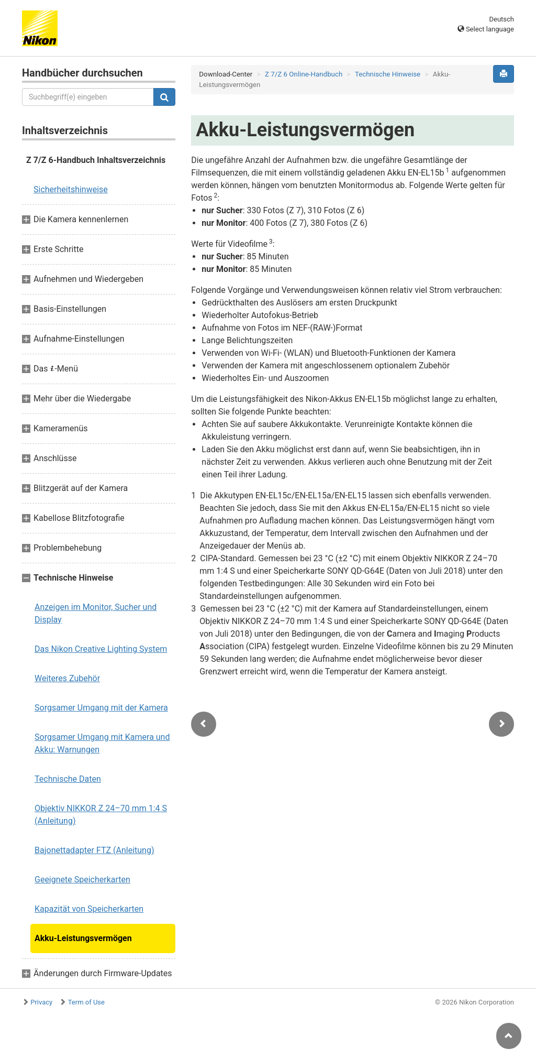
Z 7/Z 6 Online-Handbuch (303, 74)
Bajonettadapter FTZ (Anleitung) (94, 850)
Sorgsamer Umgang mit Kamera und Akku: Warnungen (102, 743)
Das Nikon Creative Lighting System (101, 649)
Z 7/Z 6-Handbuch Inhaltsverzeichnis (95, 160)
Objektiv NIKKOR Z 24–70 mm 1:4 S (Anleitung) (101, 814)
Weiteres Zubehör (67, 678)
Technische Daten (68, 779)
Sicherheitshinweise (71, 189)
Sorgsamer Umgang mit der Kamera (101, 708)
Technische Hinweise (387, 74)
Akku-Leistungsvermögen (83, 938)
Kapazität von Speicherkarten (89, 909)
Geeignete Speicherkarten (82, 880)
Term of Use (86, 1002)
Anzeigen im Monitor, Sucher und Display (96, 613)
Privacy (41, 1002)
